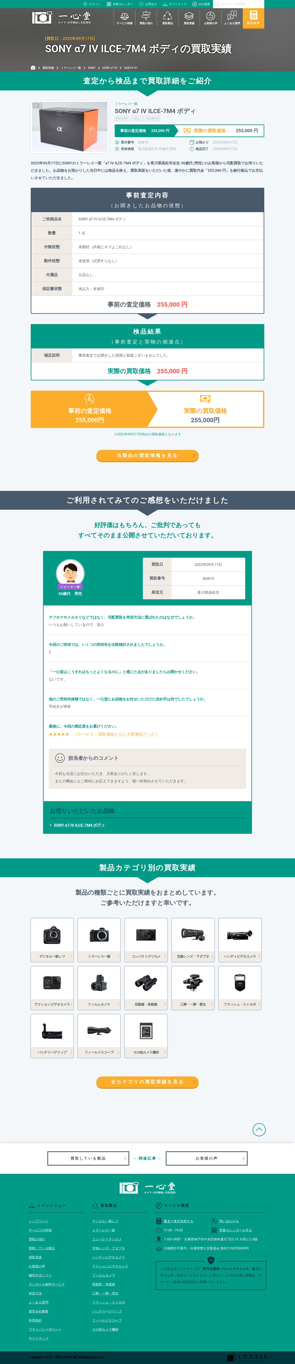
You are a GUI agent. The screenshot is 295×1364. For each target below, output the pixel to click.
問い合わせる (225, 1221)
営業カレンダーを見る (231, 1230)
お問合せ (148, 4)
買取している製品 (88, 1158)
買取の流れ (37, 1239)
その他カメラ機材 (105, 1329)
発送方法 (35, 1293)
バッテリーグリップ (107, 1311)
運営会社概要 (38, 1311)
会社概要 (201, 4)
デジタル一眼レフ (105, 1221)
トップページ (38, 1221)
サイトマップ (174, 4)
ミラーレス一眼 (103, 1230)
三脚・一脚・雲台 (105, 1293)
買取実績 (35, 1257)
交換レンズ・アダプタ (108, 1248)
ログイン (92, 4)
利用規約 (35, 1320)
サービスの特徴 (40, 1230)
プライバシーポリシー (45, 1329)
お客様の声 (207, 1158)
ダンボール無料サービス (47, 1284)
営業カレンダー (120, 4)
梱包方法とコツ (40, 1275)
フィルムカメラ (103, 1275)
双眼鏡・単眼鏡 (103, 1284)
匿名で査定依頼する (174, 1221)
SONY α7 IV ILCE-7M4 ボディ (79, 825)
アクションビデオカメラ (110, 1266)
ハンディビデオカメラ (108, 1257)
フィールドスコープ (107, 1320)
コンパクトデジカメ (107, 1239)
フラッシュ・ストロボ (108, 1302)
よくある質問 (38, 1302)
